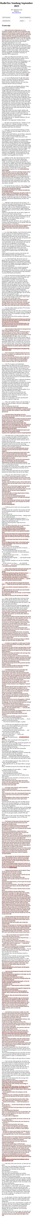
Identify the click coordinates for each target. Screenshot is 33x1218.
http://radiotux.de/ (16, 12)
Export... (22, 21)
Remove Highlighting (25, 17)
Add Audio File (6, 21)
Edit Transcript (6, 17)
